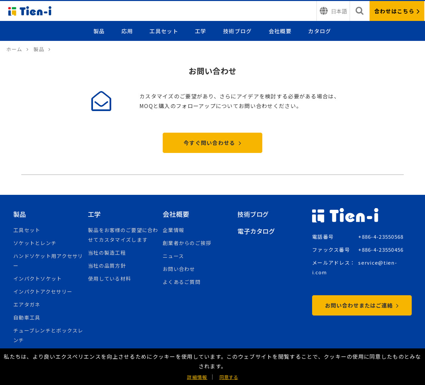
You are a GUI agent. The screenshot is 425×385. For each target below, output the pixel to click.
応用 (127, 31)
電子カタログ (257, 231)
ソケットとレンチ (34, 243)
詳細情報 (197, 377)
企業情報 (173, 230)
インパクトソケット (37, 279)
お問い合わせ (179, 269)
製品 (100, 31)
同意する (228, 377)
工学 (201, 31)
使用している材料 (109, 279)
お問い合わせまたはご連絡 (361, 306)
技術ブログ (237, 31)
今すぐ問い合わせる (212, 143)
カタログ (319, 31)
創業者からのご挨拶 (187, 243)
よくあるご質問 (182, 282)
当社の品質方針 (107, 266)
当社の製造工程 (107, 253)
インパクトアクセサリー (42, 292)
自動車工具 (26, 318)
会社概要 (280, 31)
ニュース (173, 256)
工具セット (164, 31)
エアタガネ (26, 305)
